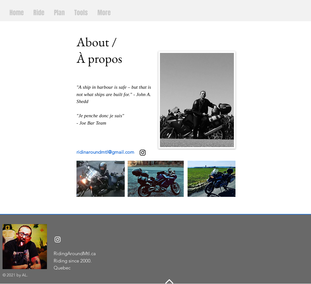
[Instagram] (58, 239)
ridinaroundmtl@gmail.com (105, 152)
